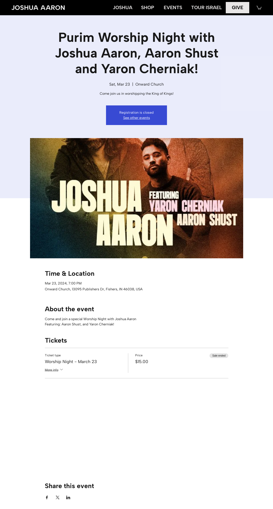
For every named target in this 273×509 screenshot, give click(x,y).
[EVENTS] (173, 8)
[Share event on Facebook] (47, 497)
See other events (136, 118)
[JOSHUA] (122, 8)
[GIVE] (237, 7)
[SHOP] (147, 8)
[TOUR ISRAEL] (206, 8)
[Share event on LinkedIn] (68, 497)
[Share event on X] (58, 497)
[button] (258, 7)
